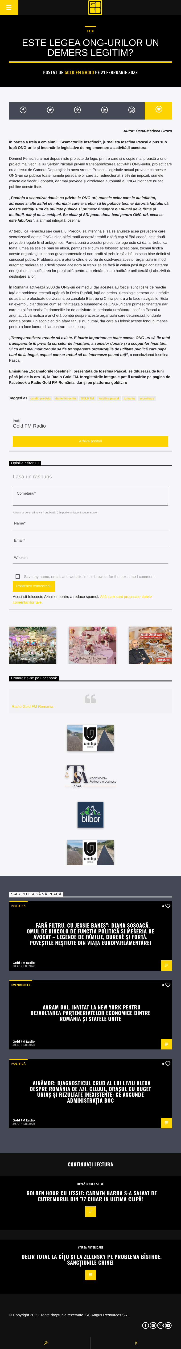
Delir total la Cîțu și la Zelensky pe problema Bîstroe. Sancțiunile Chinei (92, 1259)
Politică (18, 906)
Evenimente (20, 985)
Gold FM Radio (79, 72)
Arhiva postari (90, 441)
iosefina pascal (109, 398)
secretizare (147, 398)
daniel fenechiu (65, 398)
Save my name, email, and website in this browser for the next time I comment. (89, 577)
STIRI (90, 31)
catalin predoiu (40, 398)
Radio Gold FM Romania (32, 707)
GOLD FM (87, 398)
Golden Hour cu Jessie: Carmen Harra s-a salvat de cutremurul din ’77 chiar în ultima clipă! (91, 1196)
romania (129, 398)
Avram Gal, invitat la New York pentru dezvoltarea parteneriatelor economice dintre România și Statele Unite (90, 1012)
